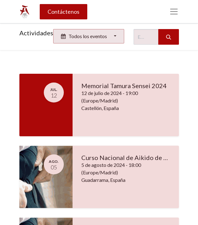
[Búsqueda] (168, 37)
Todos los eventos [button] (84, 36)
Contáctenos (63, 11)
